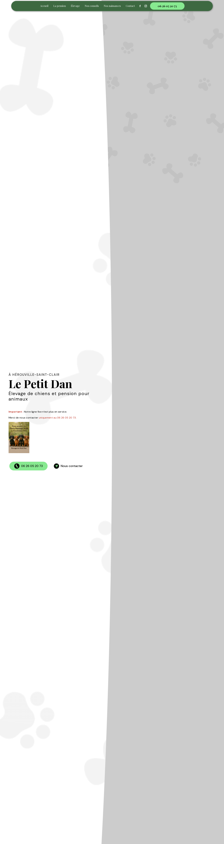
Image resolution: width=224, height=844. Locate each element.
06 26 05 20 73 (167, 6)
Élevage (75, 5)
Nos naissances (112, 5)
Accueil (44, 5)
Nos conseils (92, 5)
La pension (59, 5)
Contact (130, 5)
